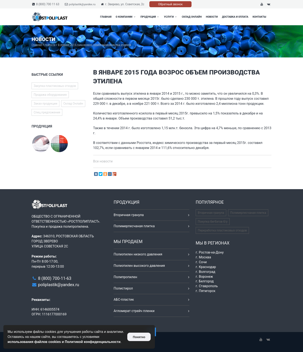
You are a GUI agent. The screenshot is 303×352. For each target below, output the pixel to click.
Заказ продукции (45, 103)
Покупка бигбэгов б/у (212, 221)
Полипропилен (125, 277)
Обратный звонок (170, 4)
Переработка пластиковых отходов (222, 230)
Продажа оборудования (50, 94)
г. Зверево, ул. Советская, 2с (124, 4)
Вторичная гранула (129, 215)
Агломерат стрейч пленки (134, 311)
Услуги (171, 16)
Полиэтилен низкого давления (138, 254)
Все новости (103, 161)
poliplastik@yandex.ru (82, 4)
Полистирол (123, 288)
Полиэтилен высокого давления (139, 266)
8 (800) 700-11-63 (54, 278)
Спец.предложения (47, 112)
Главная (106, 16)
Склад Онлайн (192, 16)
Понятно (139, 337)
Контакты (259, 16)
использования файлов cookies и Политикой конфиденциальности (64, 342)
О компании (126, 16)
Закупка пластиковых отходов (55, 86)
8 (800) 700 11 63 (47, 4)
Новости (212, 16)
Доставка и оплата (235, 16)
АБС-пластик (124, 300)
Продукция (150, 16)
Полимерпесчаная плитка (134, 226)
